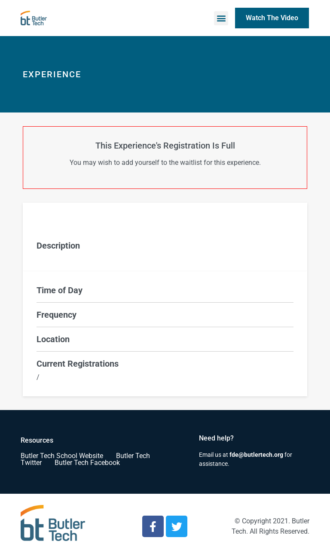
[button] (221, 18)
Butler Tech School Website (62, 456)
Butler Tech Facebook (87, 463)
